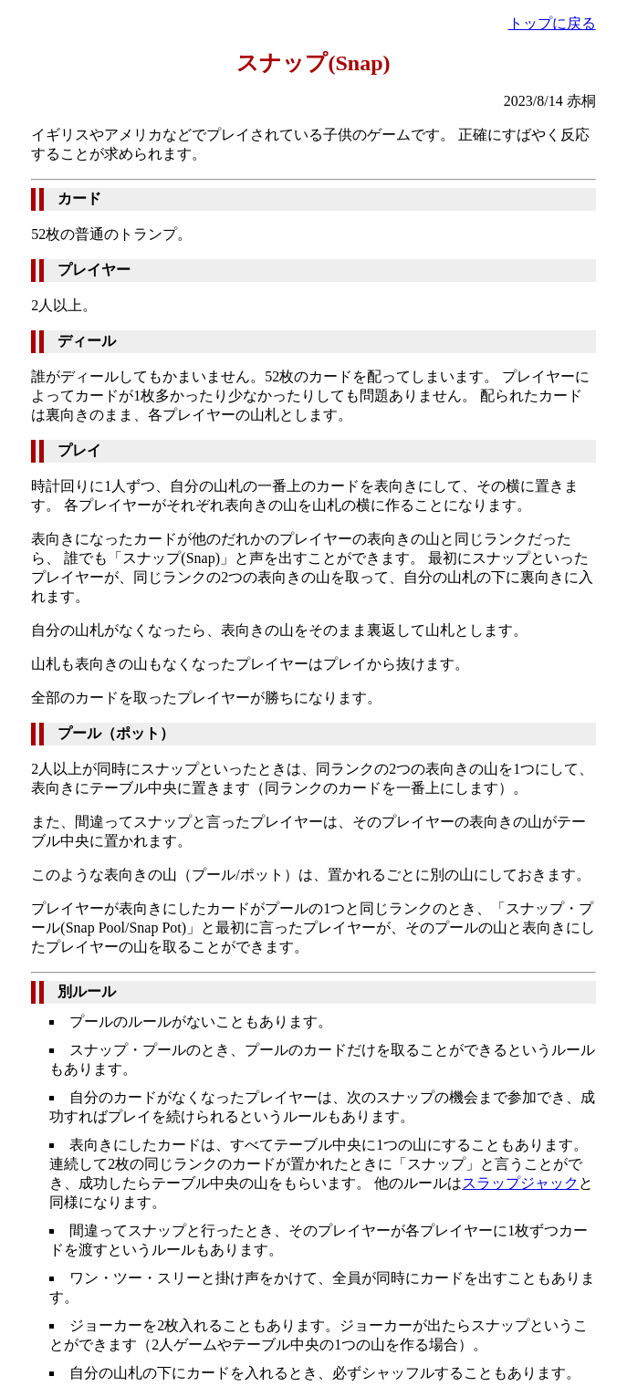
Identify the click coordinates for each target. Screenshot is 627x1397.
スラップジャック (520, 1183)
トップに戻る (552, 23)
